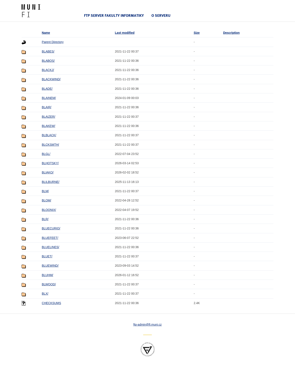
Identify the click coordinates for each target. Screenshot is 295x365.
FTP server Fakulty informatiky (114, 15)
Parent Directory (53, 42)
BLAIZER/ (48, 116)
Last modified (125, 32)
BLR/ (45, 219)
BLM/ (45, 191)
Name (46, 32)
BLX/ (45, 293)
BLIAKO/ (47, 172)
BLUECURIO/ (51, 228)
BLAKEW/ (48, 126)
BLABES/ (48, 51)
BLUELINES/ (50, 247)
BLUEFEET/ (50, 238)
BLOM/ (46, 200)
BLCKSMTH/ (50, 144)
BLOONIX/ (49, 210)
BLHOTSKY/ (50, 163)
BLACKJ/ (48, 70)
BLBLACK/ (49, 135)
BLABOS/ (48, 60)
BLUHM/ (47, 275)
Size (197, 32)
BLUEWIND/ (50, 265)
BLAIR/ (46, 107)
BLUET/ (47, 256)
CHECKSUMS (51, 303)
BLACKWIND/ (51, 79)
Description (231, 32)
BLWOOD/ (49, 284)
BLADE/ (47, 88)
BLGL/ (46, 154)
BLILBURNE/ (50, 182)
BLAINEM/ (49, 98)
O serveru (161, 15)
